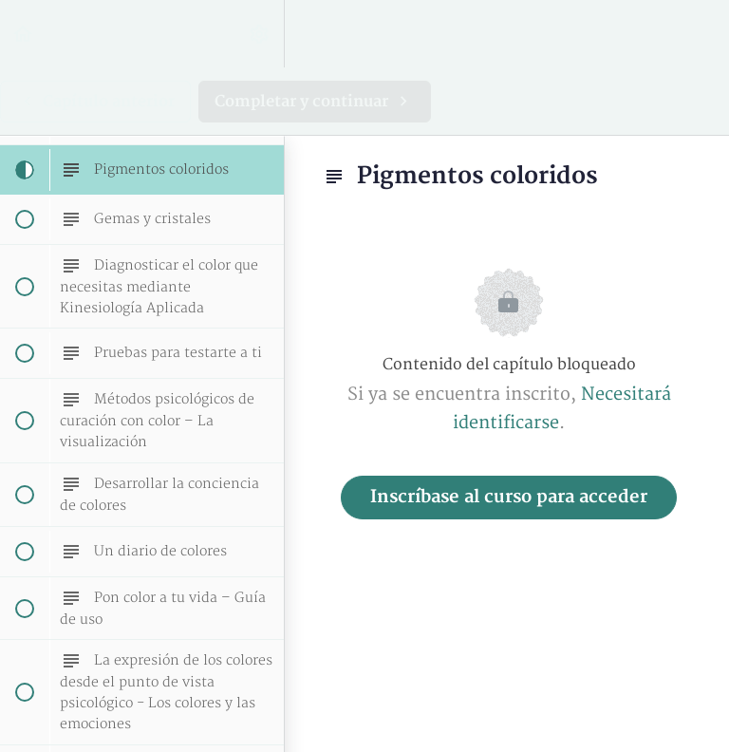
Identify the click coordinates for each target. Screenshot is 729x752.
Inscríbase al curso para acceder (508, 497)
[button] (23, 33)
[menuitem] (260, 33)
